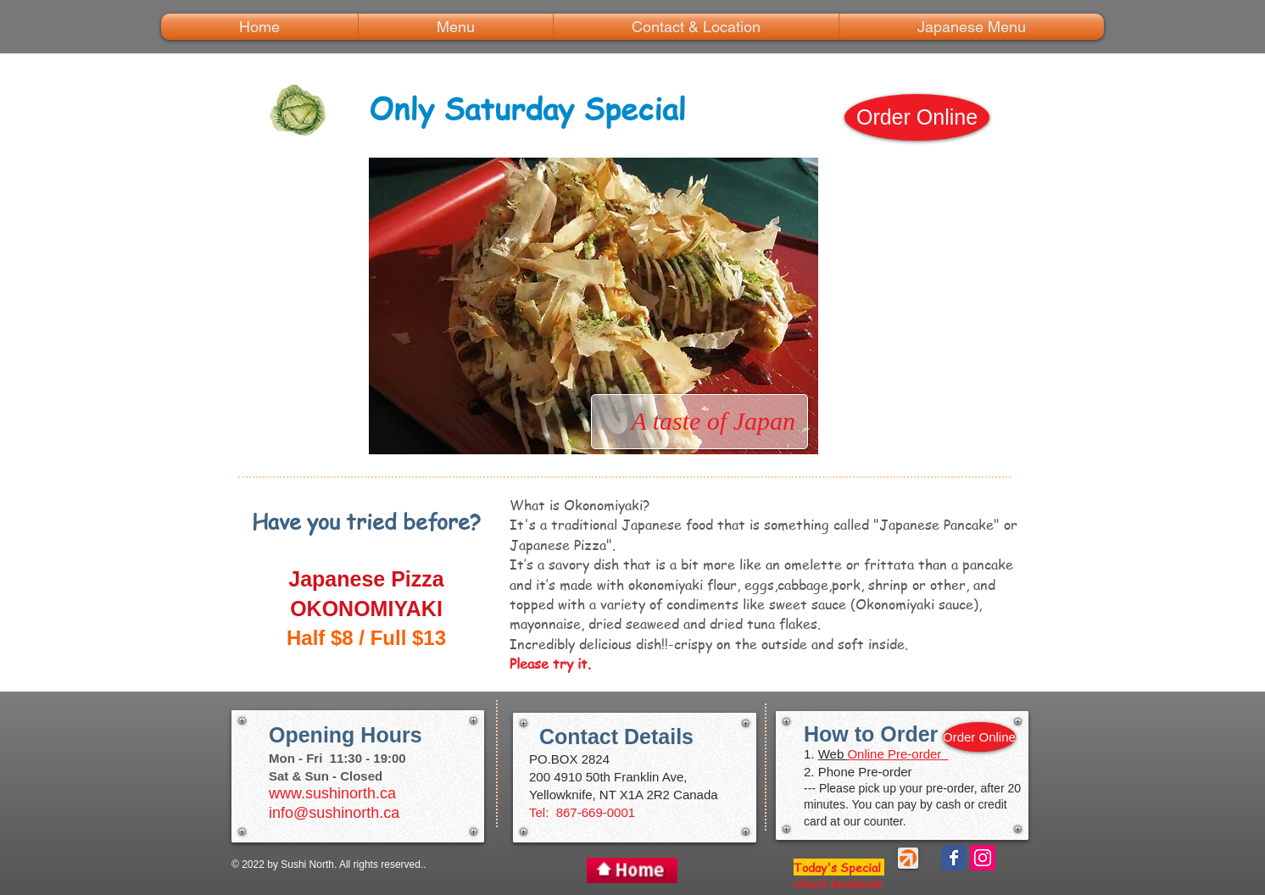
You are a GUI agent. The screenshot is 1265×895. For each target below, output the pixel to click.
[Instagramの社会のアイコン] (982, 857)
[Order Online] (916, 117)
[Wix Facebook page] (954, 857)
